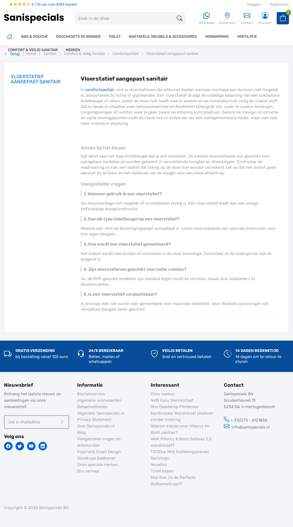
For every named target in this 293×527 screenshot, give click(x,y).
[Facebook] (8, 446)
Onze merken (163, 394)
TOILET (115, 36)
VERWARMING (217, 36)
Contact (247, 18)
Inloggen (254, 4)
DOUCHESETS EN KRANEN (78, 36)
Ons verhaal (88, 471)
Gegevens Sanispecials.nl (100, 413)
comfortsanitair (100, 89)
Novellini (159, 464)
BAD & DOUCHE (34, 36)
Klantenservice (91, 394)
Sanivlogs (160, 458)
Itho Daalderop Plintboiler (175, 406)
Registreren (279, 4)
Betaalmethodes (92, 406)
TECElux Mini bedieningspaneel (180, 451)
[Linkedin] (42, 446)
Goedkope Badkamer (96, 458)
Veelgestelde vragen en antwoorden (98, 442)
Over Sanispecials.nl (96, 426)
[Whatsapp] (206, 18)
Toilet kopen (162, 471)
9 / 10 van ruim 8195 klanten (43, 4)
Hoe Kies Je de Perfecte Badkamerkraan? (173, 480)
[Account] (265, 18)
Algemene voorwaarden (99, 400)
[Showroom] (227, 18)
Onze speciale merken (97, 464)
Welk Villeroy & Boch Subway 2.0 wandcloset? (181, 442)
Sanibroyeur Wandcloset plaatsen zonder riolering (182, 416)
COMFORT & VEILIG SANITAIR (33, 50)
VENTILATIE (247, 36)
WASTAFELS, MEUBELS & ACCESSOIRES (163, 36)
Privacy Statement (94, 419)
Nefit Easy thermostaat (172, 400)
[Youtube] (31, 446)
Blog (81, 432)
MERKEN (73, 50)
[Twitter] (19, 446)
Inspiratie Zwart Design (99, 451)
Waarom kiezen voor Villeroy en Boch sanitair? (180, 429)
